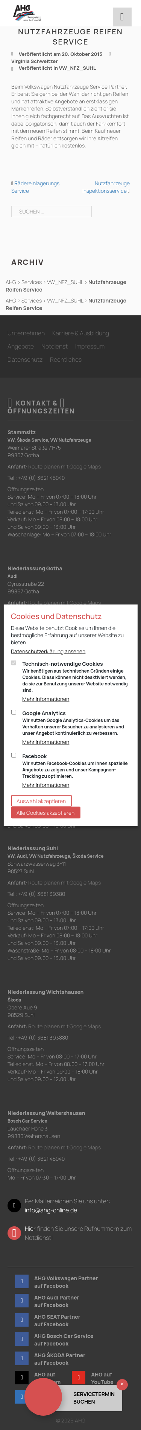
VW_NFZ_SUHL (77, 68)
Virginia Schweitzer (34, 61)
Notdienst (54, 346)
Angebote (21, 346)
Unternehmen (26, 333)
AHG (11, 282)
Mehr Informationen (45, 698)
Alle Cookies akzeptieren (45, 812)
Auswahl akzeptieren (41, 800)
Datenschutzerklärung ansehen (48, 650)
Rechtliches (66, 359)
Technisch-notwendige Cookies (76, 676)
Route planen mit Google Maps (64, 466)
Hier (30, 1228)
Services (31, 282)
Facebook (76, 765)
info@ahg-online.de (51, 1210)
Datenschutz (25, 359)
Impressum (90, 346)
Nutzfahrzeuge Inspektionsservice (106, 187)
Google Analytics (76, 722)
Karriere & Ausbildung (80, 333)
